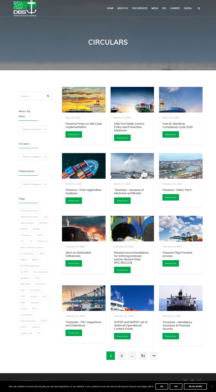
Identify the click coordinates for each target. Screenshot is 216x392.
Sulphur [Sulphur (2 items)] (36, 327)
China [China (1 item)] (40, 235)
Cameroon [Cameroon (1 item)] (26, 235)
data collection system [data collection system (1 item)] (32, 247)
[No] (212, 386)
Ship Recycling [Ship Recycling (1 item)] (28, 321)
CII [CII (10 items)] (30, 241)
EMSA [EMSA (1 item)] (35, 259)
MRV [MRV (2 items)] (23, 302)
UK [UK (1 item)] (39, 333)
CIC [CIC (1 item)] (22, 241)
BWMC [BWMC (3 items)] (36, 229)
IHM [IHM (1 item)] (37, 278)
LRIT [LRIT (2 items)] (23, 296)
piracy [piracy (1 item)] (24, 308)
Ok (161, 386)
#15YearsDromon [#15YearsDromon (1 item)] (30, 210)
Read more (73, 134)
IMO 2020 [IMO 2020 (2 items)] (25, 284)
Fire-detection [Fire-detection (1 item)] (40, 272)
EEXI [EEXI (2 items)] (42, 253)
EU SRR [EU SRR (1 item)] (24, 272)
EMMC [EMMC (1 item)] (24, 259)
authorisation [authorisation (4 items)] (27, 223)
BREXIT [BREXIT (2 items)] (24, 229)
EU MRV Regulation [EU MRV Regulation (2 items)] (30, 265)
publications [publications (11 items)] (27, 314)
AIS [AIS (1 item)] (46, 216)
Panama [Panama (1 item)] (35, 302)
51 (143, 356)
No (176, 386)
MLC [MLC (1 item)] (45, 296)
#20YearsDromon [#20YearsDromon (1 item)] (30, 216)
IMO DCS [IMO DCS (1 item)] (40, 284)
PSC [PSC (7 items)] (34, 308)
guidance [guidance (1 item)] (25, 278)
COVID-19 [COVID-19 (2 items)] (42, 241)
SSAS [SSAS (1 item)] (44, 321)
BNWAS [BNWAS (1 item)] (43, 223)
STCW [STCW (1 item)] (24, 327)
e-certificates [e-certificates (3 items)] (27, 253)
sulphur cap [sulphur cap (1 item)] (26, 333)
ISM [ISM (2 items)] (22, 290)
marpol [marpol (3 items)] (33, 296)
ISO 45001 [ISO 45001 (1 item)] (35, 290)
